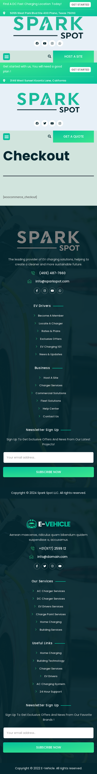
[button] (6, 56)
